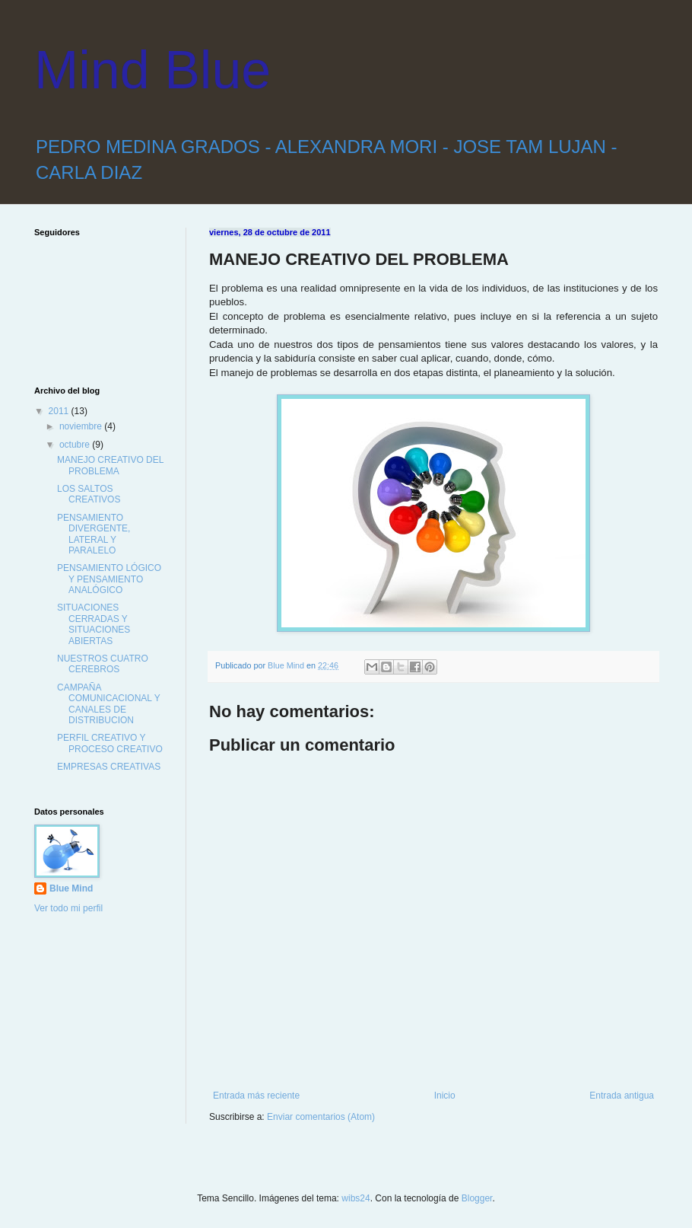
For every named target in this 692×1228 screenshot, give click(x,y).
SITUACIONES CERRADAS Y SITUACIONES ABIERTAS (93, 624)
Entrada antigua (621, 1095)
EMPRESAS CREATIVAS (108, 766)
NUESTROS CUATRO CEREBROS (102, 664)
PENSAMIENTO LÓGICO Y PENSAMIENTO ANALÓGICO (109, 579)
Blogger (477, 1198)
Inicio (445, 1095)
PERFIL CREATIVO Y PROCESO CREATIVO (110, 743)
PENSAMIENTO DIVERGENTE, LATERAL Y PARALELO (93, 534)
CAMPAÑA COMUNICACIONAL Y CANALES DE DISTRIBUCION (108, 704)
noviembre (81, 426)
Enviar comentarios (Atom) (321, 1117)
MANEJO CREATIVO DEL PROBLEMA (110, 465)
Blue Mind (71, 888)
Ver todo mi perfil (68, 908)
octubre (75, 444)
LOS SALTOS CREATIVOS (88, 494)
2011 (60, 411)
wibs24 (355, 1198)
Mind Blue (152, 70)
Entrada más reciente (256, 1095)
